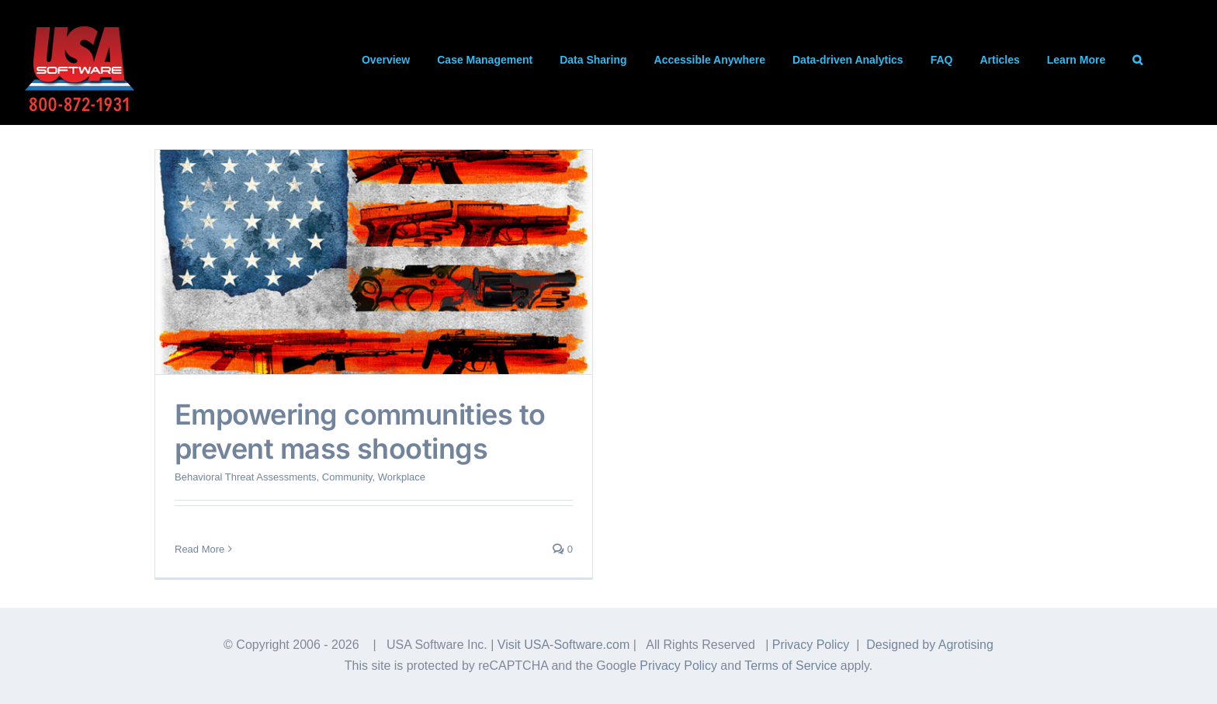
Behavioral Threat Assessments (246, 477)
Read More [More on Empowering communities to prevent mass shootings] (199, 549)
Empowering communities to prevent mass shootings (360, 431)
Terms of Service (790, 665)
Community (347, 477)
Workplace (401, 477)
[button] (1137, 60)
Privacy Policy (811, 644)
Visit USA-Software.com (563, 644)
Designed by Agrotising (929, 644)
